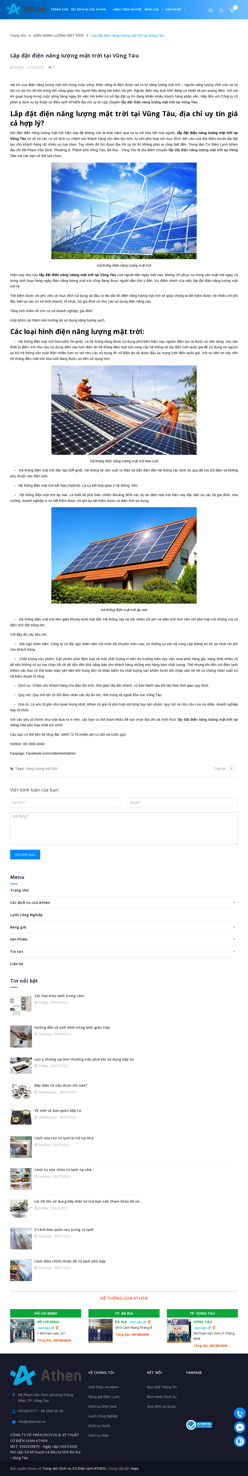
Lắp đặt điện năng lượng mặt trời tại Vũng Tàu (74, 55)
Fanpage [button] (194, 1372)
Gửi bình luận (25, 854)
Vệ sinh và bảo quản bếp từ (57, 1110)
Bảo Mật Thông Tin (162, 1387)
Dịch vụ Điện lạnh (102, 1406)
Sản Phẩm (176, 9)
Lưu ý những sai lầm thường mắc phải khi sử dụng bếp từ (84, 1059)
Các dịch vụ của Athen (90, 9)
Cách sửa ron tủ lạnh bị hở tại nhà (63, 1137)
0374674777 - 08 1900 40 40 (40, 1411)
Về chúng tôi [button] (101, 1372)
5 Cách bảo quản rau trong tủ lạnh (64, 1229)
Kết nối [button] (154, 1372)
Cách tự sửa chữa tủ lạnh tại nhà (63, 1169)
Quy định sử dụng (161, 1406)
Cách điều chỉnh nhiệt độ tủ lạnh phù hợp (70, 1261)
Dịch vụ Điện (98, 1435)
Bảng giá (154, 9)
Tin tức (59, 21)
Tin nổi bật (24, 980)
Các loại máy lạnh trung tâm (59, 995)
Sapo (135, 1468)
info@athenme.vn (32, 1421)
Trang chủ (59, 9)
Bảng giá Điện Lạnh (103, 1396)
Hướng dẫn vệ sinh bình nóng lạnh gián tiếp (72, 1027)
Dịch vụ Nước (99, 1425)
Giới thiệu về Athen (103, 1387)
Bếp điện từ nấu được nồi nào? (60, 1085)
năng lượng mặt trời (41, 768)
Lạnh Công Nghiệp (127, 9)
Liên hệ (75, 21)
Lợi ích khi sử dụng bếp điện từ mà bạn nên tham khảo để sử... (88, 1201)
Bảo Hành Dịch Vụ (162, 1396)
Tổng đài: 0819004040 (54, 1340)
